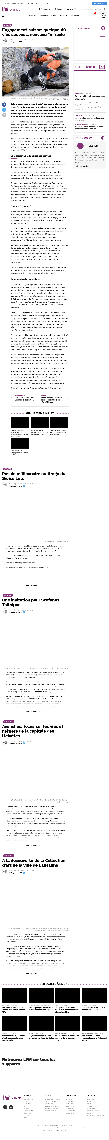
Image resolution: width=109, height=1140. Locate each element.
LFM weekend (70, 1111)
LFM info (69, 1099)
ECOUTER (99, 13)
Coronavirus (28, 1099)
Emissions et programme (53, 1099)
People (89, 1106)
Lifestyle (63, 16)
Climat (26, 1101)
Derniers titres (50, 1101)
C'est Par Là (70, 1106)
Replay (58, 9)
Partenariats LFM (51, 1111)
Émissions (44, 16)
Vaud (26, 1106)
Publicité (6, 3)
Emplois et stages (51, 1108)
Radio (53, 16)
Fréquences (49, 1104)
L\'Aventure (70, 1113)
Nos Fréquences (92, 1108)
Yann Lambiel (70, 1104)
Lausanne (27, 1104)
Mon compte (100, 3)
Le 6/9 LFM (69, 1101)
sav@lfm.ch (85, 1127)
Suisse (26, 1108)
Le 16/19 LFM (70, 1108)
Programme (44, 9)
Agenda (89, 1104)
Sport (26, 1118)
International (29, 1111)
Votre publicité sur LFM (95, 1115)
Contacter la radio (52, 1106)
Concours (75, 16)
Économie (27, 1113)
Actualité (32, 16)
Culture (27, 1115)
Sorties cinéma (92, 1101)
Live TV (71, 9)
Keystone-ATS (16, 42)
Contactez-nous (18, 3)
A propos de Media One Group (37, 3)
